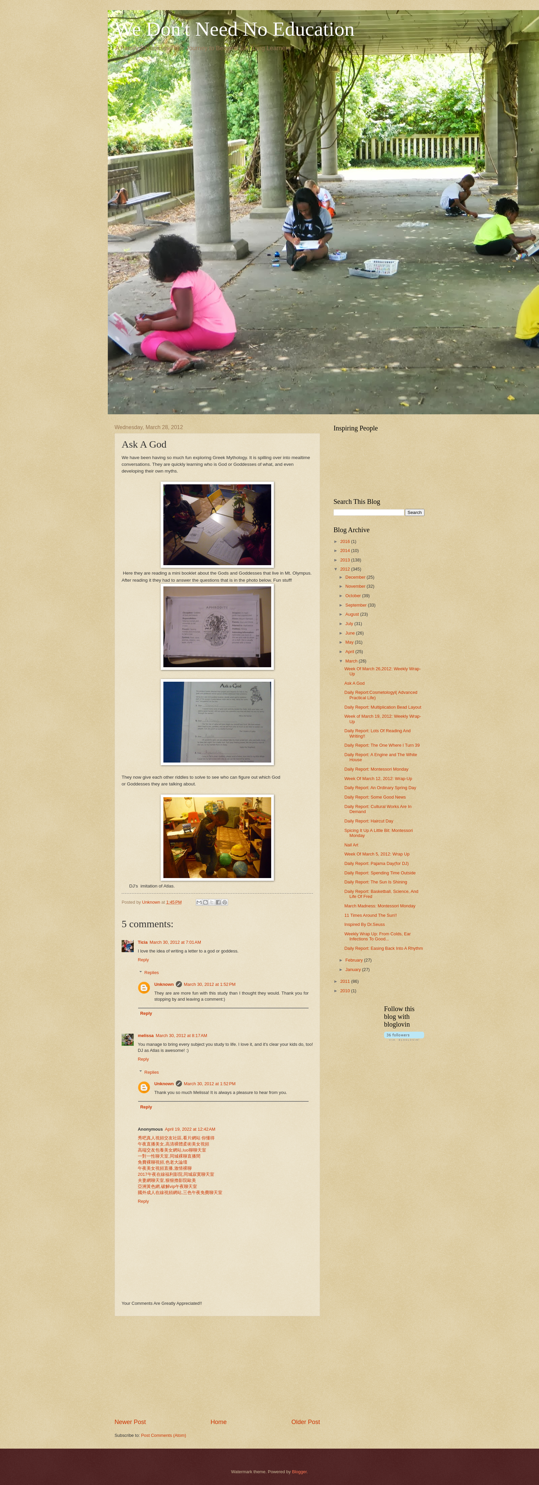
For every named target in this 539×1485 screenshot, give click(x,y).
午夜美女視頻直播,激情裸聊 (165, 1168)
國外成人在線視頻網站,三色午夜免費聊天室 (180, 1192)
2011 (345, 981)
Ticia (143, 942)
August (352, 614)
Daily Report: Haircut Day (368, 821)
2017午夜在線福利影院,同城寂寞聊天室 (176, 1174)
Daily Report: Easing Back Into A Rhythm (383, 948)
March (351, 661)
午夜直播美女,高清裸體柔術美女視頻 (173, 1144)
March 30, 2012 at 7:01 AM (175, 942)
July (349, 623)
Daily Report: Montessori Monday (376, 769)
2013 (345, 559)
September (356, 605)
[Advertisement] (217, 1367)
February (354, 960)
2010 (345, 990)
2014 (345, 550)
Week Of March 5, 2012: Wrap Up (376, 854)
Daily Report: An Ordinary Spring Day (380, 787)
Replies (152, 972)
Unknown (164, 984)
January (353, 969)
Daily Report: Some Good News (375, 797)
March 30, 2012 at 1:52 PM (210, 984)
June (350, 633)
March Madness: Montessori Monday (379, 905)
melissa (146, 1035)
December (356, 577)
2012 (345, 569)
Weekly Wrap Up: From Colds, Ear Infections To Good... (377, 936)
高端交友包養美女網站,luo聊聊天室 (172, 1150)
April (350, 651)
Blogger (299, 1471)
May (350, 642)
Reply (143, 959)
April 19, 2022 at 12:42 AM (190, 1129)
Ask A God (354, 683)
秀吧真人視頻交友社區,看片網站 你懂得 (176, 1137)
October (353, 595)
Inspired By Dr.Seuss (364, 924)
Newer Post (130, 1422)
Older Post (305, 1422)
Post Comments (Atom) (163, 1435)
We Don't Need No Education (234, 29)
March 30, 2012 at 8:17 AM (181, 1035)
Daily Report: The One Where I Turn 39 (382, 745)
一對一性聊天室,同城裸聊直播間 (169, 1156)
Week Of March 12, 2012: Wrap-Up (378, 778)
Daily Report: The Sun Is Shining (375, 881)
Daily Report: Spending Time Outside (380, 872)
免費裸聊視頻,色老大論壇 (162, 1162)
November (356, 586)
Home (219, 1422)
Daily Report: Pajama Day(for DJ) (376, 863)
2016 (345, 541)
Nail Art (351, 844)
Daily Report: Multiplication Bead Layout (382, 707)
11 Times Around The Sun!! (370, 915)
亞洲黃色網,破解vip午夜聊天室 (167, 1186)
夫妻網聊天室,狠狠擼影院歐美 (167, 1180)
